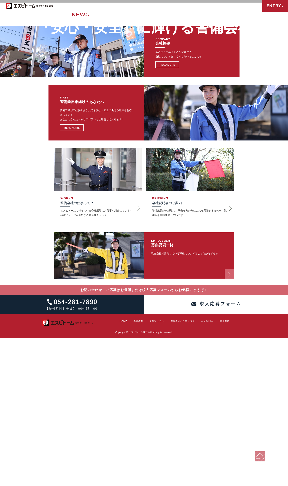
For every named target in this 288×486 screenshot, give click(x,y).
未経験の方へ (185, 6)
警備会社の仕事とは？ (211, 6)
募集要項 (254, 6)
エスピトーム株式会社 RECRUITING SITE (29, 6)
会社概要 (168, 6)
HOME (156, 6)
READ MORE (167, 212)
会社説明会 (238, 6)
